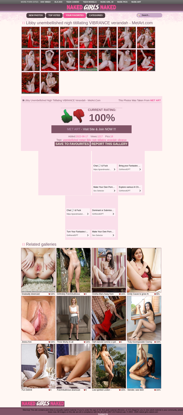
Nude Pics (122, 2)
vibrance (121, 139)
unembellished (70, 139)
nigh (94, 139)
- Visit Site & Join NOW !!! (91, 129)
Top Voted (54, 15)
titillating (102, 139)
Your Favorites (75, 15)
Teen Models (90, 2)
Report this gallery (109, 144)
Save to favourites (72, 144)
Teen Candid (72, 2)
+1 (67, 116)
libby (88, 139)
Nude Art (136, 2)
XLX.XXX (58, 2)
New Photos (36, 15)
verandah (112, 139)
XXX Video (45, 2)
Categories (95, 15)
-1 (79, 116)
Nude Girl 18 (106, 2)
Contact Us (103, 414)
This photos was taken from (139, 100)
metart (82, 139)
